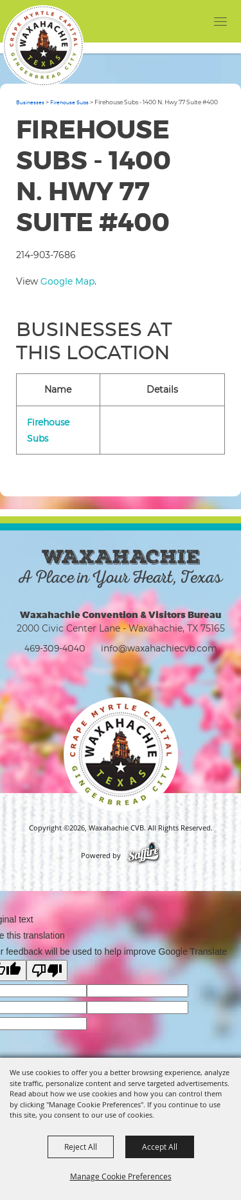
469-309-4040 (54, 647)
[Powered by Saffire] (144, 855)
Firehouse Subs (69, 102)
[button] (194, 21)
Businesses (30, 102)
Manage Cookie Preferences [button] (121, 1176)
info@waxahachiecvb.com (159, 647)
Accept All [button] (159, 1146)
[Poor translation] (46, 970)
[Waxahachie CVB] (43, 45)
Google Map (67, 281)
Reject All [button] (80, 1146)
